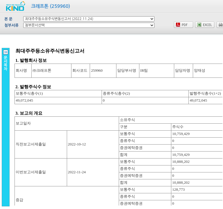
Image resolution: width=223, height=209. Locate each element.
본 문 (8, 19)
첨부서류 (11, 25)
